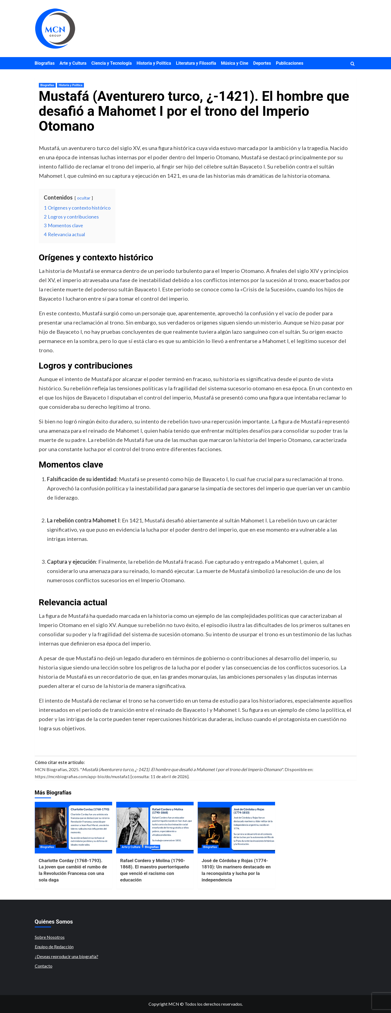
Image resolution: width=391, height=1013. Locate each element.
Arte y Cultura (72, 63)
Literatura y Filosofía (196, 63)
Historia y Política (154, 63)
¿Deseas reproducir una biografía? (66, 956)
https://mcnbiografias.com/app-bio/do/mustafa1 (82, 776)
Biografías (45, 63)
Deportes (262, 63)
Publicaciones (289, 63)
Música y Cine (234, 63)
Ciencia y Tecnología (111, 63)
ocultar (83, 197)
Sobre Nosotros (50, 937)
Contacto (43, 965)
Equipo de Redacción (54, 946)
